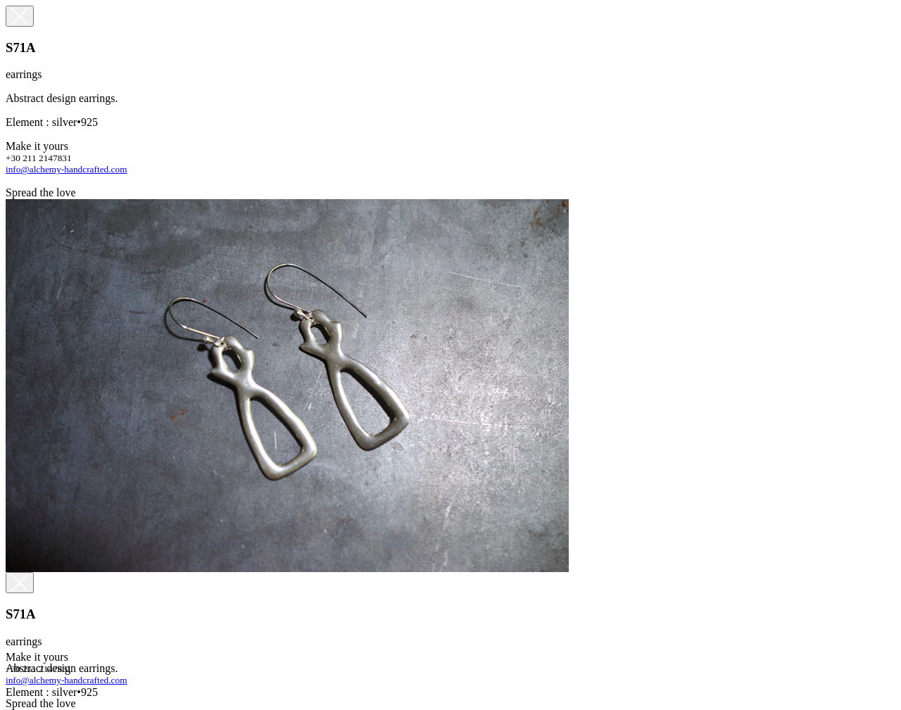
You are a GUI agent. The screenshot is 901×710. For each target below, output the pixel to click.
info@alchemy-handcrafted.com (66, 169)
